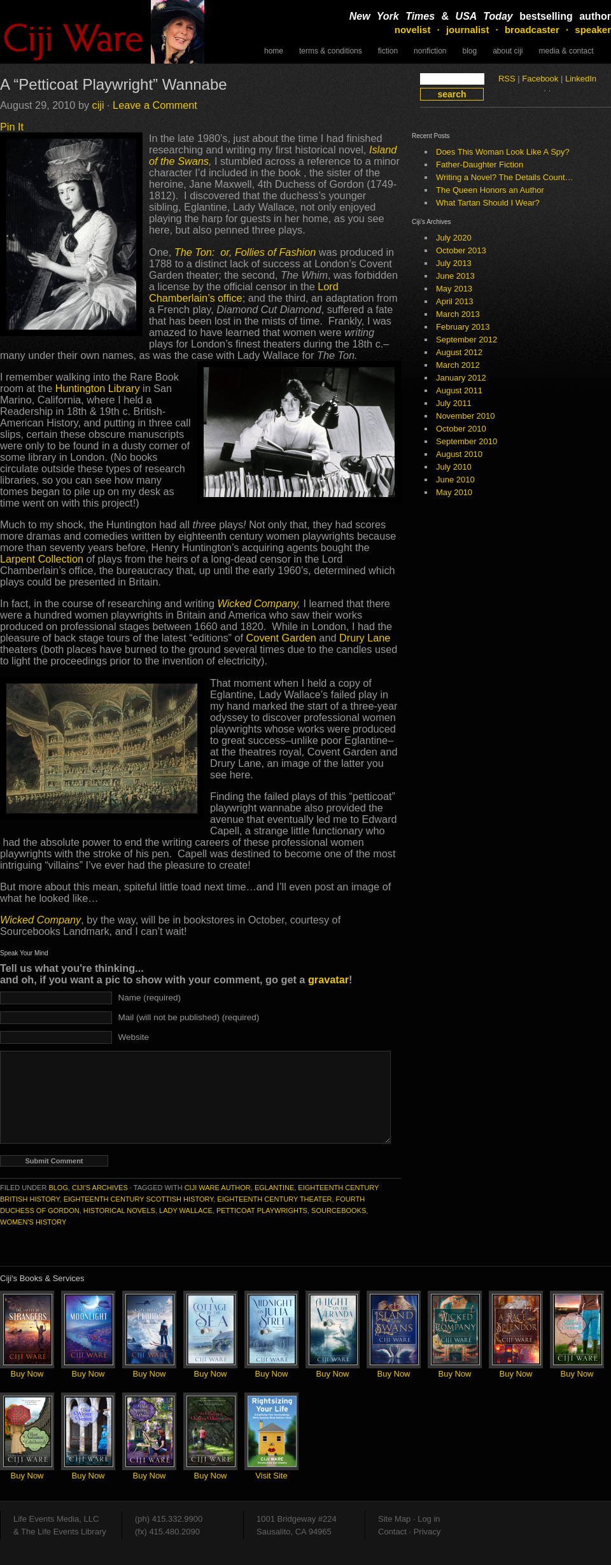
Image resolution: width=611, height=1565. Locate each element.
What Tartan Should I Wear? (488, 202)
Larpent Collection (41, 559)
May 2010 (454, 492)
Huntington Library (99, 388)
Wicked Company (257, 603)
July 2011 (454, 403)
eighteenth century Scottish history (139, 1199)
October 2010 (461, 428)
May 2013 (454, 288)
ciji (98, 105)
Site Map (394, 1519)
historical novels (119, 1210)
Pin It (12, 126)
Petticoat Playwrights (261, 1210)
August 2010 (459, 454)
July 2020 (454, 237)
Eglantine (274, 1187)
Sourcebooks (338, 1210)
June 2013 (455, 276)
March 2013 (458, 314)
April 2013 (455, 301)
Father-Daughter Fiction (479, 164)
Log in (429, 1519)
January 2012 (461, 377)
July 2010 (454, 467)
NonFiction (430, 50)
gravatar (328, 979)
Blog (469, 50)
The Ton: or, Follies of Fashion (245, 252)
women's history (33, 1222)
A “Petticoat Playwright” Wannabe (113, 84)
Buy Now (26, 1374)
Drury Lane (364, 637)
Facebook (540, 78)
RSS (507, 78)
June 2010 (455, 479)
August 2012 (459, 352)
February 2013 (463, 327)
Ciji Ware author (218, 1187)
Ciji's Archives (100, 1187)
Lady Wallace (186, 1210)
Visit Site (271, 1475)
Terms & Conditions (330, 50)
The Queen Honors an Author (490, 190)
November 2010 (465, 416)
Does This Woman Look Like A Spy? (503, 152)
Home (273, 50)
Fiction (388, 50)
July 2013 (454, 263)
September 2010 (466, 441)
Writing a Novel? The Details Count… (504, 177)
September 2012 (466, 339)
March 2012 (458, 365)
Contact (392, 1531)
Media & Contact (566, 50)
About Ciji (508, 50)
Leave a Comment (155, 105)
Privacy (427, 1531)
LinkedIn (580, 78)
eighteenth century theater (274, 1199)
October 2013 (461, 250)
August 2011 (459, 390)
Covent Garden (281, 637)
